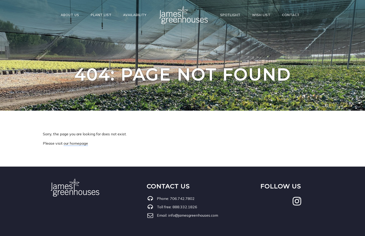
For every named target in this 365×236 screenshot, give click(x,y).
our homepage (76, 143)
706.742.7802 (182, 198)
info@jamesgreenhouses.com (193, 215)
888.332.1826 (184, 207)
